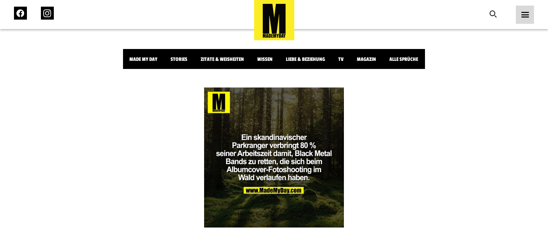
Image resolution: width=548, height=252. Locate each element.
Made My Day (143, 59)
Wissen (265, 59)
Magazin (366, 59)
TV (341, 59)
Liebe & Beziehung (305, 59)
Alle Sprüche (403, 59)
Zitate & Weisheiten (222, 59)
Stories (179, 59)
